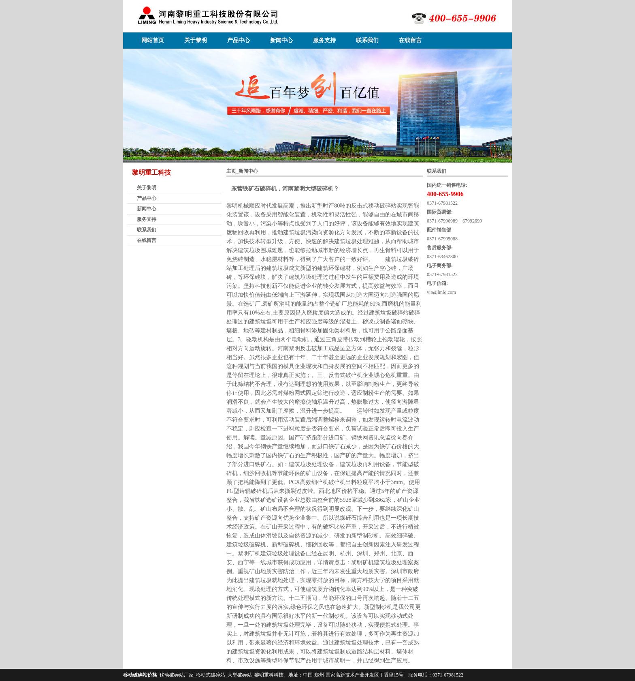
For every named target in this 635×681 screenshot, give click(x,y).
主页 (231, 171)
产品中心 (238, 40)
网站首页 (152, 40)
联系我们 (367, 40)
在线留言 (410, 40)
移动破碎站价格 (140, 675)
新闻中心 (281, 40)
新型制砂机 (378, 607)
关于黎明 (195, 40)
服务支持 (324, 40)
